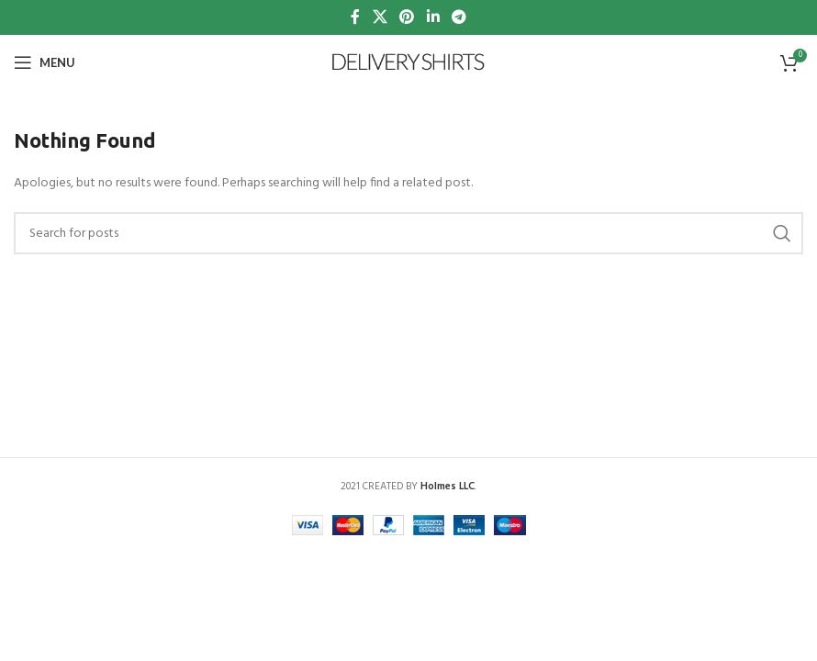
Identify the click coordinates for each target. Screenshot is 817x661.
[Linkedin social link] (432, 17)
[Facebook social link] (355, 17)
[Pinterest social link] (407, 17)
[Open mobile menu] (44, 62)
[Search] (408, 233)
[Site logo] (409, 62)
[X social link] (379, 17)
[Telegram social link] (458, 17)
